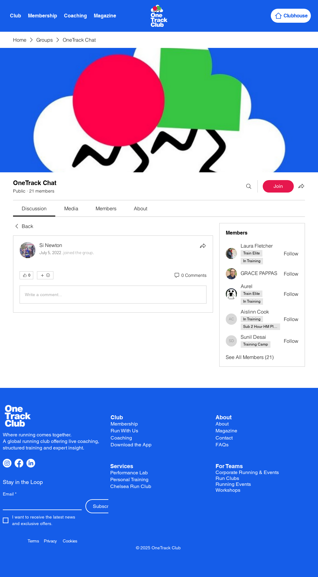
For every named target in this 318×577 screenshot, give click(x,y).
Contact (224, 438)
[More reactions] (45, 275)
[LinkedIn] (30, 463)
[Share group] (301, 186)
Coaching (121, 438)
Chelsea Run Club (130, 486)
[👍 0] (26, 275)
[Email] (40, 504)
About (224, 417)
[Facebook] (19, 463)
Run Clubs (227, 478)
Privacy (53, 540)
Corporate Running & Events (247, 472)
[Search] (248, 186)
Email (9, 494)
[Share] (203, 245)
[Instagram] (7, 463)
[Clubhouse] (291, 16)
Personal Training (129, 479)
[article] (113, 274)
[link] (34, 208)
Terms (36, 540)
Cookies (70, 540)
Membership (124, 424)
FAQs (222, 445)
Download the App (131, 445)
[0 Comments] (190, 275)
